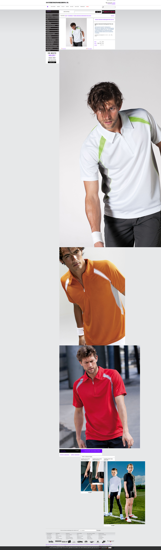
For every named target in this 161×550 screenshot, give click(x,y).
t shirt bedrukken (49, 533)
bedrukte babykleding (69, 537)
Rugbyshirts (48, 27)
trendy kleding (49, 538)
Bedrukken (88, 544)
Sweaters (53, 6)
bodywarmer (68, 533)
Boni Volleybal (49, 37)
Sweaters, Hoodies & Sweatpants (52, 17)
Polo (47, 19)
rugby (71, 6)
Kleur (95, 43)
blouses (77, 6)
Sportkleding (48, 23)
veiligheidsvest (79, 537)
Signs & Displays (49, 48)
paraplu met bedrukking (102, 534)
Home (108, 0)
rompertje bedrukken (80, 538)
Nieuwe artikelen (49, 14)
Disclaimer (56, 544)
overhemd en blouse (59, 538)
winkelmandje (109, 2)
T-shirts (47, 21)
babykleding (57, 533)
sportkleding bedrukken (69, 538)
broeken (82, 6)
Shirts (58, 6)
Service (110, 0)
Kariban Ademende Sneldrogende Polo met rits (82, 15)
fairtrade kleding (49, 537)
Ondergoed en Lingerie (50, 33)
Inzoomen (63, 48)
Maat (95, 41)
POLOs (63, 6)
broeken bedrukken (69, 534)
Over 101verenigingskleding (63, 544)
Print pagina (89, 48)
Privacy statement (72, 544)
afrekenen (113, 3)
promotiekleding (101, 537)
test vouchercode (109, 544)
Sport (67, 6)
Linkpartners (96, 544)
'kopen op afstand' (102, 544)
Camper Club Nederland (50, 39)
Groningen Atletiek (49, 44)
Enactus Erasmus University (51, 46)
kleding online (89, 537)
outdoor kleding (79, 533)
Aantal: (95, 45)
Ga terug (112, 15)
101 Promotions (65, 547)
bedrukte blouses (101, 533)
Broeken (48, 31)
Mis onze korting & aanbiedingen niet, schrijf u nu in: (70, 530)
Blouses (47, 29)
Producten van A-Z (82, 544)
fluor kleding (100, 538)
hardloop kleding (89, 538)
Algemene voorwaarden (50, 544)
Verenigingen (48, 35)
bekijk (114, 2)
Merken (92, 544)
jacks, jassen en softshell (91, 533)
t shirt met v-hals (89, 534)
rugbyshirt (57, 537)
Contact (114, 0)
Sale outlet (48, 50)
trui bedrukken (49, 534)
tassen (57, 534)
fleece (78, 534)
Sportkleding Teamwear (50, 25)
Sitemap (77, 544)
